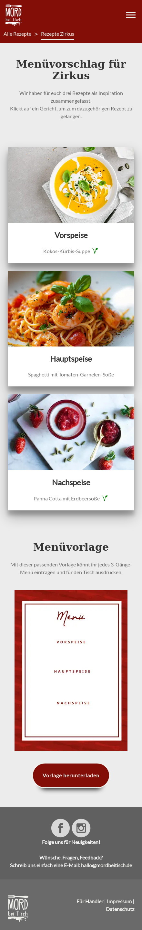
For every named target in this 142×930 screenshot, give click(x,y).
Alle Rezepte (17, 34)
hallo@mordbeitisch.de (106, 865)
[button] (129, 15)
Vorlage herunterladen (71, 775)
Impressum (119, 901)
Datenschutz (120, 909)
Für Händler (89, 901)
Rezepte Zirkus (57, 34)
